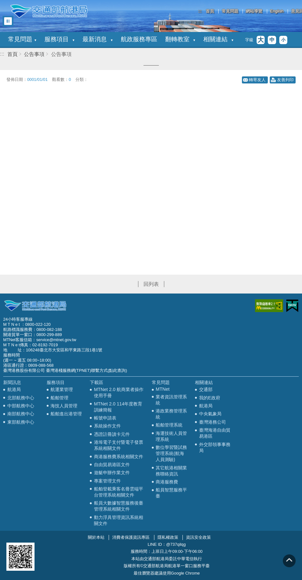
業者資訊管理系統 (171, 399)
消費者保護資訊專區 (131, 537)
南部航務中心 (20, 413)
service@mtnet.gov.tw (56, 339)
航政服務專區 (139, 39)
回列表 (151, 284)
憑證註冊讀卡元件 (112, 434)
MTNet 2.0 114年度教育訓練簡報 (118, 406)
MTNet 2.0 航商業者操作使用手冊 (118, 392)
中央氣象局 (210, 413)
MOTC (35, 305)
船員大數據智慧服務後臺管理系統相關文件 (118, 506)
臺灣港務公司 (212, 422)
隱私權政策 (168, 537)
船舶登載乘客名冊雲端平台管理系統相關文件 (118, 492)
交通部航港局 (49, 11)
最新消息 (97, 39)
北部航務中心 (20, 397)
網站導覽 (254, 11)
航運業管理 (61, 389)
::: (200, 11)
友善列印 (285, 79)
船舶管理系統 (169, 424)
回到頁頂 (289, 560)
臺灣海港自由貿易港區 (214, 433)
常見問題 (230, 11)
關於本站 (96, 537)
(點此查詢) (117, 370)
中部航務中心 (20, 405)
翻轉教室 (180, 39)
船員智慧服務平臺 (171, 492)
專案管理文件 (107, 480)
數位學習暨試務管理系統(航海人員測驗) (171, 453)
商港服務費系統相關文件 (118, 456)
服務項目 (59, 39)
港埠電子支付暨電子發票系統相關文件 (118, 445)
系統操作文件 (107, 425)
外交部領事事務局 (214, 447)
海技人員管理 (63, 405)
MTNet (162, 389)
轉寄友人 (257, 79)
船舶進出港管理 (66, 413)
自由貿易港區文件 (112, 464)
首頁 (210, 11)
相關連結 (218, 39)
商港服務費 (167, 481)
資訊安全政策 (198, 537)
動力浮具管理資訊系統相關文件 (118, 520)
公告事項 (34, 54)
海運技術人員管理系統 (171, 436)
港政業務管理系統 (171, 413)
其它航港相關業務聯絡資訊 (171, 470)
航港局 (14, 389)
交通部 (206, 389)
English (276, 11)
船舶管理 (59, 397)
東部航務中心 (20, 422)
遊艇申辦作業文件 (112, 472)
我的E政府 (209, 397)
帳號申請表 (105, 417)
